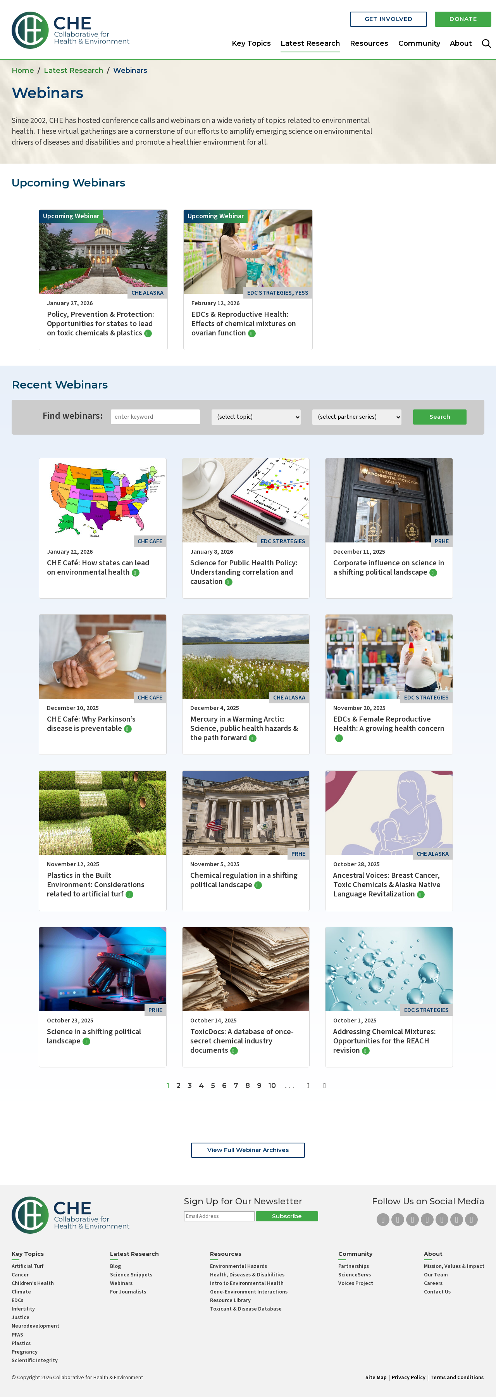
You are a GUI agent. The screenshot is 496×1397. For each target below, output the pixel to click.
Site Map (376, 1377)
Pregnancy (25, 1352)
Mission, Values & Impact (454, 1266)
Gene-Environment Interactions (249, 1292)
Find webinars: (73, 416)
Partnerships (353, 1266)
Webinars (121, 1283)
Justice (20, 1317)
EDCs (17, 1300)
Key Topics (251, 40)
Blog (115, 1266)
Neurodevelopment (35, 1326)
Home (23, 70)
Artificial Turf (27, 1266)
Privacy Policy (408, 1377)
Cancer (20, 1275)
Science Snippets (131, 1275)
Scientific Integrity (35, 1360)
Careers (433, 1283)
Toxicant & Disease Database (246, 1309)
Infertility (23, 1309)
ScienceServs (354, 1275)
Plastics (21, 1343)
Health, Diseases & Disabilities (247, 1275)
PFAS (17, 1335)
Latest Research (310, 40)
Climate (21, 1292)
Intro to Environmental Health (247, 1283)
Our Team (436, 1275)
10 (272, 1085)
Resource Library (230, 1300)
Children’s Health (33, 1283)
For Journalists (128, 1292)
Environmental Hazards (238, 1266)
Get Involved (384, 16)
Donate (461, 16)
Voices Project (355, 1283)
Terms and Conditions (457, 1377)
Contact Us (437, 1292)
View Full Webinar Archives (248, 1150)
